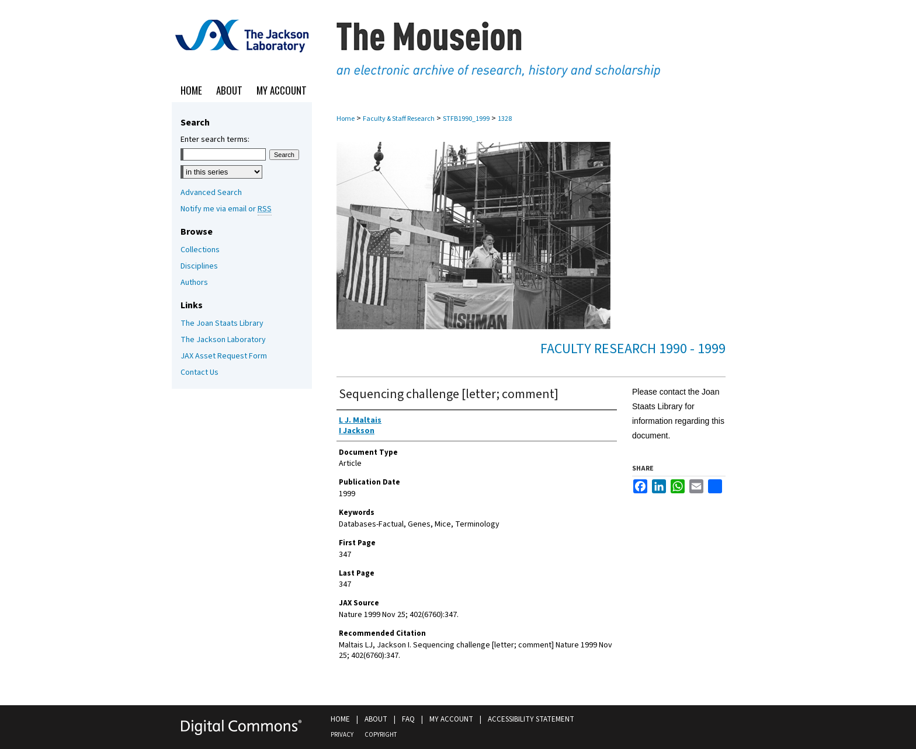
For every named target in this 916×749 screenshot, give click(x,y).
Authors (194, 282)
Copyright (381, 734)
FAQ (408, 719)
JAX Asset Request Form (224, 356)
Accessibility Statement (531, 719)
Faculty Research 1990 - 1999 (633, 349)
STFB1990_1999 (466, 119)
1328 (505, 119)
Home (345, 119)
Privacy (342, 734)
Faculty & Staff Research (399, 119)
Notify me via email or (226, 209)
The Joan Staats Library (222, 323)
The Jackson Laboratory (223, 340)
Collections (200, 250)
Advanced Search (211, 192)
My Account (451, 719)
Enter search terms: (215, 139)
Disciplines (199, 266)
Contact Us (199, 372)
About (376, 719)
